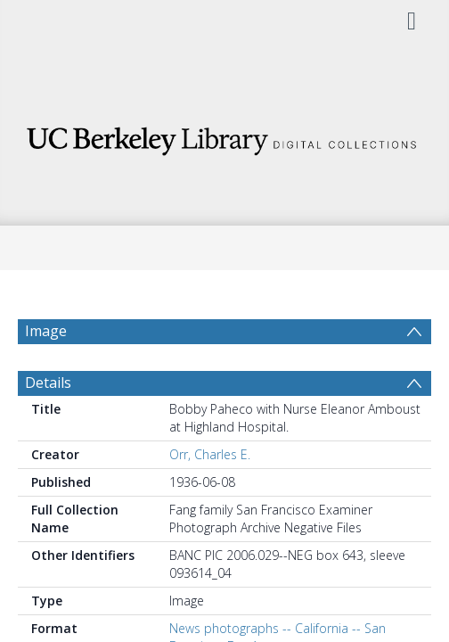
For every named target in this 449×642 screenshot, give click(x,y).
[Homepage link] (224, 136)
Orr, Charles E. (209, 454)
